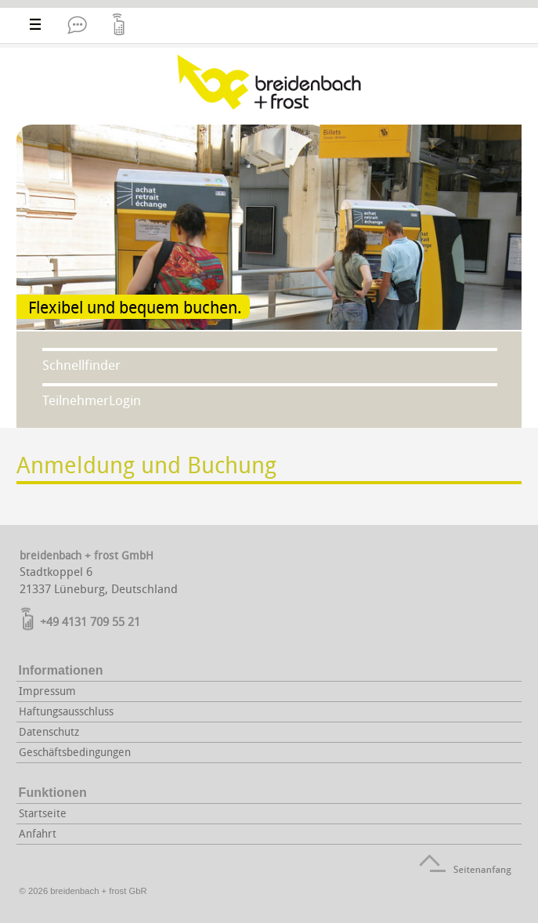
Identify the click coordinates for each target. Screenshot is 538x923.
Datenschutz (49, 732)
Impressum (47, 691)
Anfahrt (37, 834)
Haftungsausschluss (66, 711)
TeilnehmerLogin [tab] (91, 400)
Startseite (43, 813)
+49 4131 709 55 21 (90, 621)
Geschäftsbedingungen (75, 752)
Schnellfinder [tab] (81, 365)
